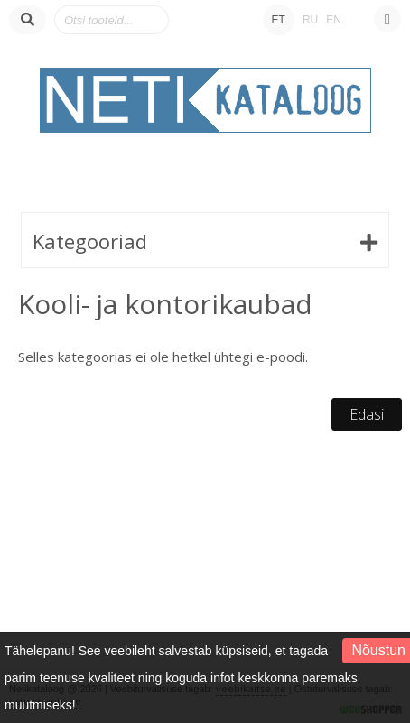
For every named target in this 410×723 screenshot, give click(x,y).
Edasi (366, 414)
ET (278, 20)
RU (310, 20)
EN (333, 20)
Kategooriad (90, 241)
